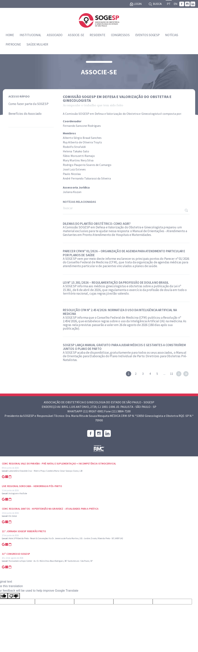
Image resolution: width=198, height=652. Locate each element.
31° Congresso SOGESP (16, 553)
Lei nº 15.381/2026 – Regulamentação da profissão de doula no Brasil (116, 282)
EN (175, 4)
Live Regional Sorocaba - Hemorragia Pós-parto (32, 486)
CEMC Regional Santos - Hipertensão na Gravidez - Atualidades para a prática (50, 508)
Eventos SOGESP (147, 35)
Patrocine (13, 44)
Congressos (120, 35)
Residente (97, 35)
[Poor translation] (14, 596)
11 (171, 373)
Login (136, 4)
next (178, 373)
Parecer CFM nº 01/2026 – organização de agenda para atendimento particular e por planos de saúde (124, 253)
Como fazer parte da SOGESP (28, 104)
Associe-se (76, 35)
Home (10, 35)
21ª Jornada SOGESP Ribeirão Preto (24, 531)
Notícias (171, 35)
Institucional (30, 35)
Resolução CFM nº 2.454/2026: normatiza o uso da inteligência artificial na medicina (120, 312)
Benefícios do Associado (25, 114)
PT (168, 4)
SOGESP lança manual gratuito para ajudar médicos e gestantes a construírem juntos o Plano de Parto (124, 347)
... (164, 373)
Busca (155, 4)
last (186, 373)
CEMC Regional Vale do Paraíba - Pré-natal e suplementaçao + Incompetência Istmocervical (59, 463)
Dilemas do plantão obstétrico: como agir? (97, 224)
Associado (54, 35)
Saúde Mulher (37, 44)
